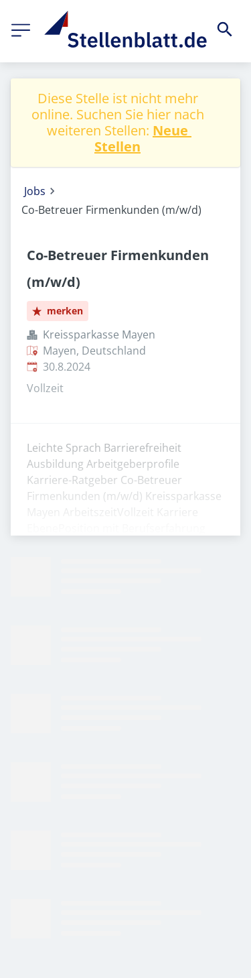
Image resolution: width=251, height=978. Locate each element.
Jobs (35, 191)
